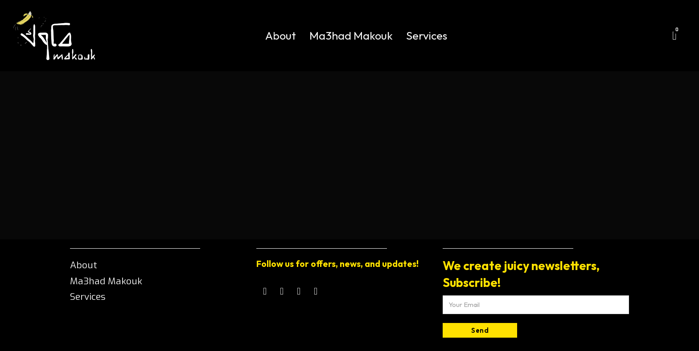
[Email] (536, 304)
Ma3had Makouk (351, 35)
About (280, 35)
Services (426, 35)
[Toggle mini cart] (674, 36)
